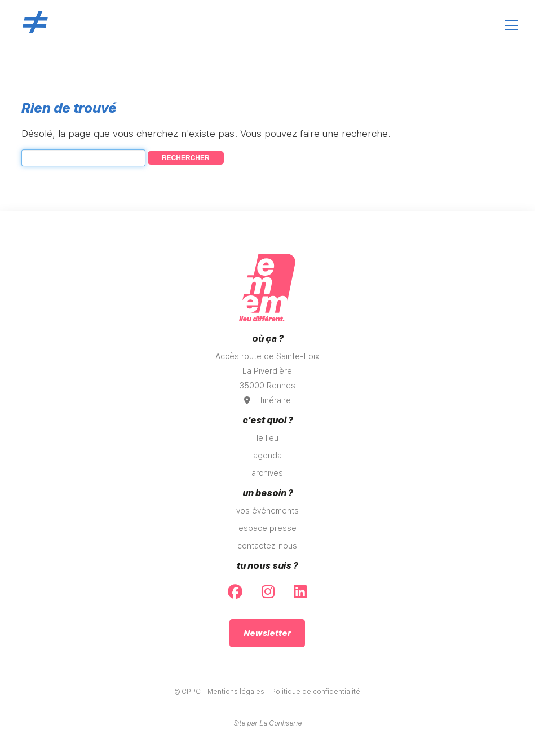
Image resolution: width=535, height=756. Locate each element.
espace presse (267, 528)
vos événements (267, 510)
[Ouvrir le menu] (511, 25)
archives (267, 473)
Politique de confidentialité (315, 692)
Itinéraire (267, 400)
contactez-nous (267, 545)
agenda (267, 455)
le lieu (267, 438)
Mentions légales (235, 692)
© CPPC (188, 692)
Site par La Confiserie (267, 723)
